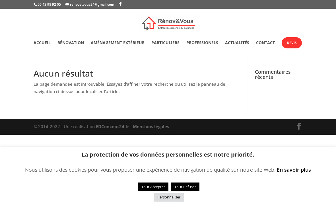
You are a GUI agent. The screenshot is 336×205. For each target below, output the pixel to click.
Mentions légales (151, 126)
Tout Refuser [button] (185, 186)
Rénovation (70, 43)
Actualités (237, 43)
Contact (265, 43)
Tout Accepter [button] (153, 186)
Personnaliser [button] (168, 197)
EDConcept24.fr (113, 126)
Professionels (202, 43)
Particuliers (165, 43)
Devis (292, 42)
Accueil (42, 43)
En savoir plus (294, 169)
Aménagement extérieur (118, 43)
